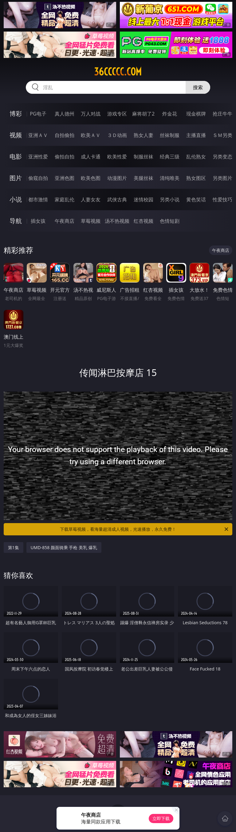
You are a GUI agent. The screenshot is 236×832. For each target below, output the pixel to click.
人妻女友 (90, 199)
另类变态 (222, 156)
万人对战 (90, 113)
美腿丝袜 (143, 178)
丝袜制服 (169, 135)
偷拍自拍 (64, 156)
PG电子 (38, 113)
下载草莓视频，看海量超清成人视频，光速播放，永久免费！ (144, 529)
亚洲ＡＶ (38, 135)
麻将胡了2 (143, 113)
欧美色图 (90, 178)
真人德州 (64, 113)
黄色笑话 (196, 199)
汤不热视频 (117, 221)
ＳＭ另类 (222, 135)
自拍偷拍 (64, 135)
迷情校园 (143, 199)
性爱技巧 (222, 199)
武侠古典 (117, 199)
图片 (16, 178)
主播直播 (196, 135)
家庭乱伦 (64, 199)
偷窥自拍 (38, 178)
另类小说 (169, 199)
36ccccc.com (118, 72)
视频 (16, 135)
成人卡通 (90, 156)
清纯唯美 (169, 178)
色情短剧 (169, 221)
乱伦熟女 (196, 156)
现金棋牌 (196, 113)
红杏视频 (143, 221)
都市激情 (38, 199)
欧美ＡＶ (90, 135)
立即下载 (161, 818)
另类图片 (222, 178)
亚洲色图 (64, 178)
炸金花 (169, 113)
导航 (16, 221)
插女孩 (38, 221)
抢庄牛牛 (222, 113)
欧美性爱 (117, 156)
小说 (16, 199)
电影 (16, 156)
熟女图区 (196, 178)
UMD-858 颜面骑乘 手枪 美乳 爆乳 (64, 547)
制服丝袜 (143, 156)
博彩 (16, 113)
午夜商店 (64, 221)
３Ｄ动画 (117, 135)
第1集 (13, 547)
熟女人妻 (143, 135)
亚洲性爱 (38, 156)
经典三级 (169, 156)
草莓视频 (90, 221)
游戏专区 (117, 113)
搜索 (198, 87)
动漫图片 (117, 178)
